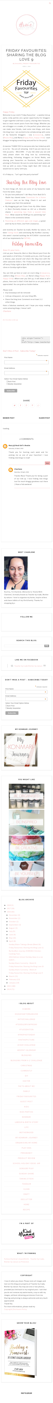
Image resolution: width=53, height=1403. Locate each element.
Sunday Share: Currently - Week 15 (22, 963)
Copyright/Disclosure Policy (15, 1309)
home (26, 1204)
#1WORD (26, 1009)
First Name (25, 357)
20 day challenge (26, 1045)
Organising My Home (26, 1143)
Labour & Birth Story (26, 1122)
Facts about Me (26, 1086)
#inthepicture (26, 1040)
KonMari (26, 1117)
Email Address (25, 368)
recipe (26, 1209)
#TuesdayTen (26, 1029)
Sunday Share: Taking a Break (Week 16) (25, 944)
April (11, 941)
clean (26, 1189)
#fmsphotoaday (26, 1035)
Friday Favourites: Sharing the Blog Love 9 (26, 973)
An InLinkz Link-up (10, 320)
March (11, 976)
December (13, 915)
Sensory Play (26, 1168)
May (10, 938)
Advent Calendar (26, 1050)
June (11, 934)
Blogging (17, 63)
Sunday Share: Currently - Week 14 (22, 970)
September (13, 925)
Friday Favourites (31, 63)
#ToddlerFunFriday (26, 1024)
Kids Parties (26, 1112)
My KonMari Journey (26, 1137)
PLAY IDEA (26, 1148)
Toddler (26, 1184)
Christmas (26, 1065)
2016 (9, 912)
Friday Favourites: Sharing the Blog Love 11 (26, 947)
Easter (26, 1081)
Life (26, 1127)
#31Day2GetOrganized (26, 1014)
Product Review (26, 1158)
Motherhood (26, 1132)
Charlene (18, 469)
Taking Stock (26, 1179)
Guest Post (26, 1101)
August (12, 928)
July (10, 931)
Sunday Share (26, 1173)
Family (26, 1091)
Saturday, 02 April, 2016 (16, 448)
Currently (26, 1071)
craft (26, 1194)
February (12, 979)
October (12, 921)
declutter (26, 1199)
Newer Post (9, 418)
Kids (26, 1107)
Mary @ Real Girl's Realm (19, 445)
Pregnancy (26, 1153)
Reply (47, 463)
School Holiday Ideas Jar (26, 1163)
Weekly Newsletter (15, 384)
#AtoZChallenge (26, 1019)
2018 (9, 905)
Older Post (44, 418)
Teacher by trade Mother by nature (28, 666)
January (12, 983)
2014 (9, 989)
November (13, 918)
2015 (9, 986)
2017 (9, 908)
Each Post (11, 381)
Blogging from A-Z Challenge (26, 1060)
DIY (26, 1076)
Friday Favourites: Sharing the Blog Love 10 (26, 966)
